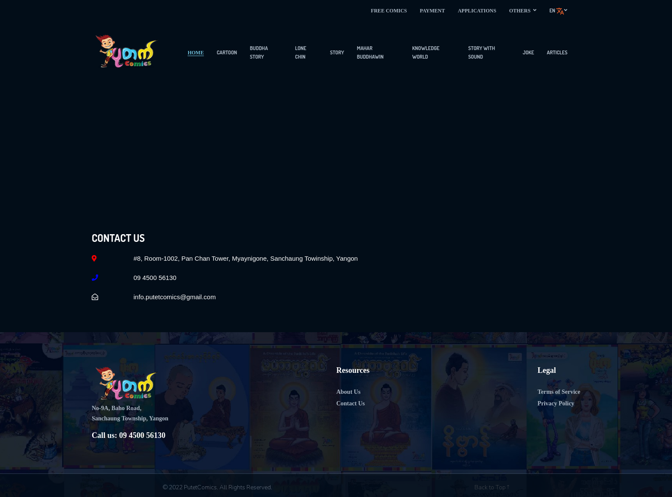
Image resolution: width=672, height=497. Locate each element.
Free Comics (389, 11)
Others (523, 11)
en (558, 11)
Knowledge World (426, 52)
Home (196, 53)
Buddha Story (259, 52)
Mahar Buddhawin (370, 52)
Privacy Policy (555, 403)
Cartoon (227, 52)
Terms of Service (558, 392)
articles (557, 52)
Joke (528, 52)
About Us (348, 392)
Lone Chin (300, 52)
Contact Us (350, 403)
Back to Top (491, 487)
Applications (477, 11)
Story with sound (481, 52)
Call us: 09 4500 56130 (128, 435)
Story (337, 52)
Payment (432, 11)
